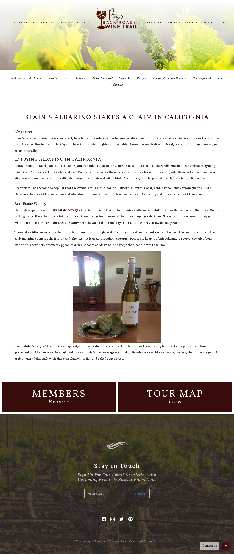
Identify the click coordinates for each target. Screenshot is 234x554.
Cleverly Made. (152, 541)
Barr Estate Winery (64, 210)
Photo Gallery (183, 23)
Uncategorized (202, 78)
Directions (215, 23)
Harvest (81, 78)
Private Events (75, 23)
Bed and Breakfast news (26, 78)
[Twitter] (121, 519)
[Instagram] (112, 519)
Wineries (117, 85)
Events (47, 23)
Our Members (21, 23)
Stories (154, 23)
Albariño (38, 232)
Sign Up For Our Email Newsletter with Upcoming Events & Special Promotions (117, 477)
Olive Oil (125, 78)
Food (66, 78)
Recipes (141, 78)
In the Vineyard (103, 78)
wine (220, 78)
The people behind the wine (169, 78)
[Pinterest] (130, 519)
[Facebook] (104, 519)
